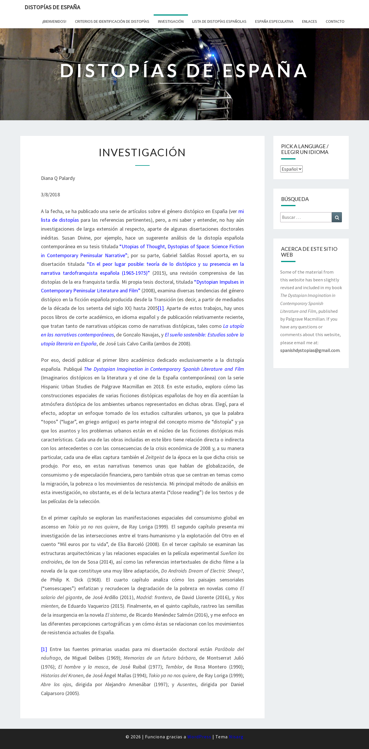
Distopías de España (52, 7)
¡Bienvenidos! (54, 21)
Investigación (171, 21)
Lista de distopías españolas (219, 21)
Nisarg (236, 736)
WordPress (199, 736)
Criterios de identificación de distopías (112, 21)
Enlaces (309, 21)
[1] (161, 308)
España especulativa (274, 21)
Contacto (335, 21)
